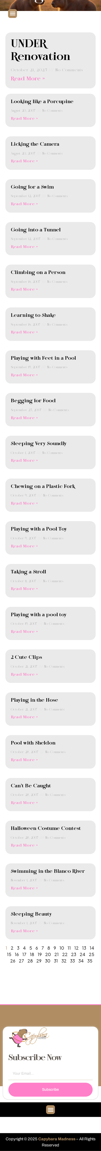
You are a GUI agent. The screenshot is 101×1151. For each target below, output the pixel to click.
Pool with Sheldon (33, 743)
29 (38, 961)
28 (30, 961)
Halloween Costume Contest (46, 828)
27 (21, 961)
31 (56, 961)
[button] (12, 13)
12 (76, 948)
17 (24, 954)
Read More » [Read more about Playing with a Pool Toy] (24, 546)
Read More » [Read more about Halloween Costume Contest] (24, 845)
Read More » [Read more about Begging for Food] (24, 418)
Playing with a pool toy (39, 615)
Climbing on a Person (38, 272)
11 (69, 948)
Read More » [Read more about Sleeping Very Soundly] (24, 460)
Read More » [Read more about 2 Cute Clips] (24, 674)
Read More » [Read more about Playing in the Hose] (24, 717)
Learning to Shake (33, 315)
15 (9, 954)
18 (32, 954)
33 (72, 961)
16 (17, 954)
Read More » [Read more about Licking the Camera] (24, 161)
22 (65, 954)
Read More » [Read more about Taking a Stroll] (24, 589)
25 (91, 954)
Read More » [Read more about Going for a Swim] (24, 204)
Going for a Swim (32, 187)
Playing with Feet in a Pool (43, 358)
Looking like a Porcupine (42, 102)
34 (81, 961)
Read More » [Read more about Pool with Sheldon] (24, 760)
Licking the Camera (35, 144)
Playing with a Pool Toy (39, 529)
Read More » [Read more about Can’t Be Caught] (24, 803)
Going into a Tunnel (36, 230)
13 (84, 948)
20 (48, 954)
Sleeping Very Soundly (39, 444)
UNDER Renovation (41, 50)
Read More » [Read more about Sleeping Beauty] (24, 931)
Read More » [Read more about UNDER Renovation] (28, 78)
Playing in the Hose (34, 700)
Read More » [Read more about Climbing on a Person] (24, 289)
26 (12, 961)
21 (56, 954)
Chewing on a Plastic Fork (43, 486)
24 (82, 954)
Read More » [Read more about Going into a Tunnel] (24, 247)
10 (62, 948)
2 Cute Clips (26, 657)
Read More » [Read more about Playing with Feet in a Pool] (24, 375)
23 (73, 954)
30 (47, 961)
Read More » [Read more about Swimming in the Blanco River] (24, 888)
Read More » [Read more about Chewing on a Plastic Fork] (24, 503)
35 (89, 961)
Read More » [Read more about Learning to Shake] (24, 332)
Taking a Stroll (28, 572)
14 (92, 948)
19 (40, 954)
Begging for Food (33, 401)
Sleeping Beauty (31, 914)
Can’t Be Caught (31, 786)
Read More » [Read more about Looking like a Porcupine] (24, 118)
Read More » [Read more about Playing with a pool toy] (24, 631)
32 (64, 961)
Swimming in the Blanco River (48, 871)
